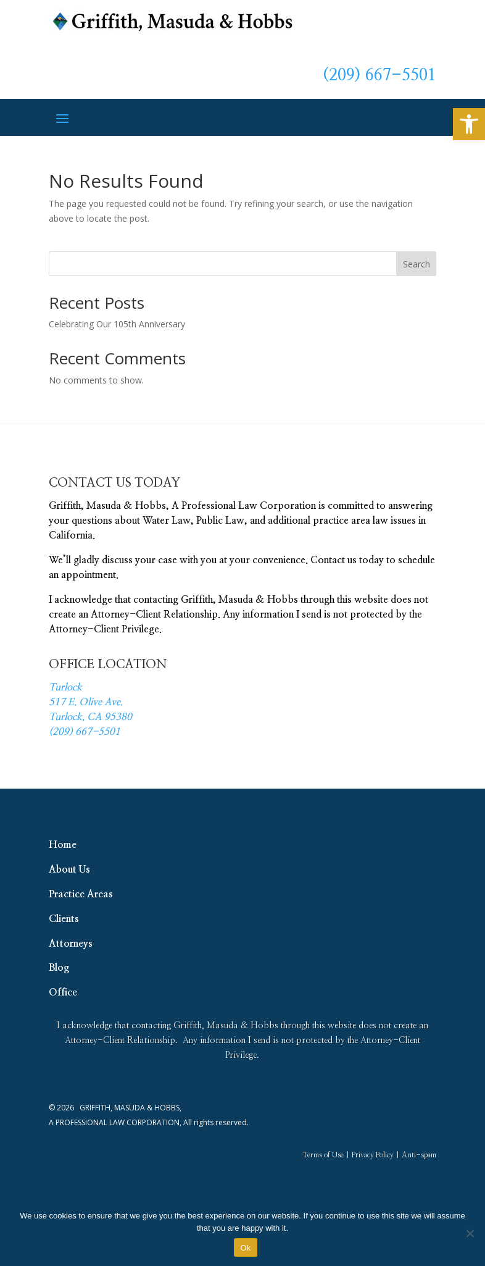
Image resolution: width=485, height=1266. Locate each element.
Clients (64, 919)
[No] (469, 1233)
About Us (69, 869)
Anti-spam (419, 1155)
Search (416, 264)
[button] (469, 124)
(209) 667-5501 (379, 75)
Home (63, 845)
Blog (59, 968)
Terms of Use (323, 1155)
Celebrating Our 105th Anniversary (117, 324)
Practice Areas (81, 894)
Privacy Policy (373, 1155)
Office (63, 992)
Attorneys (71, 944)
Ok (245, 1247)
